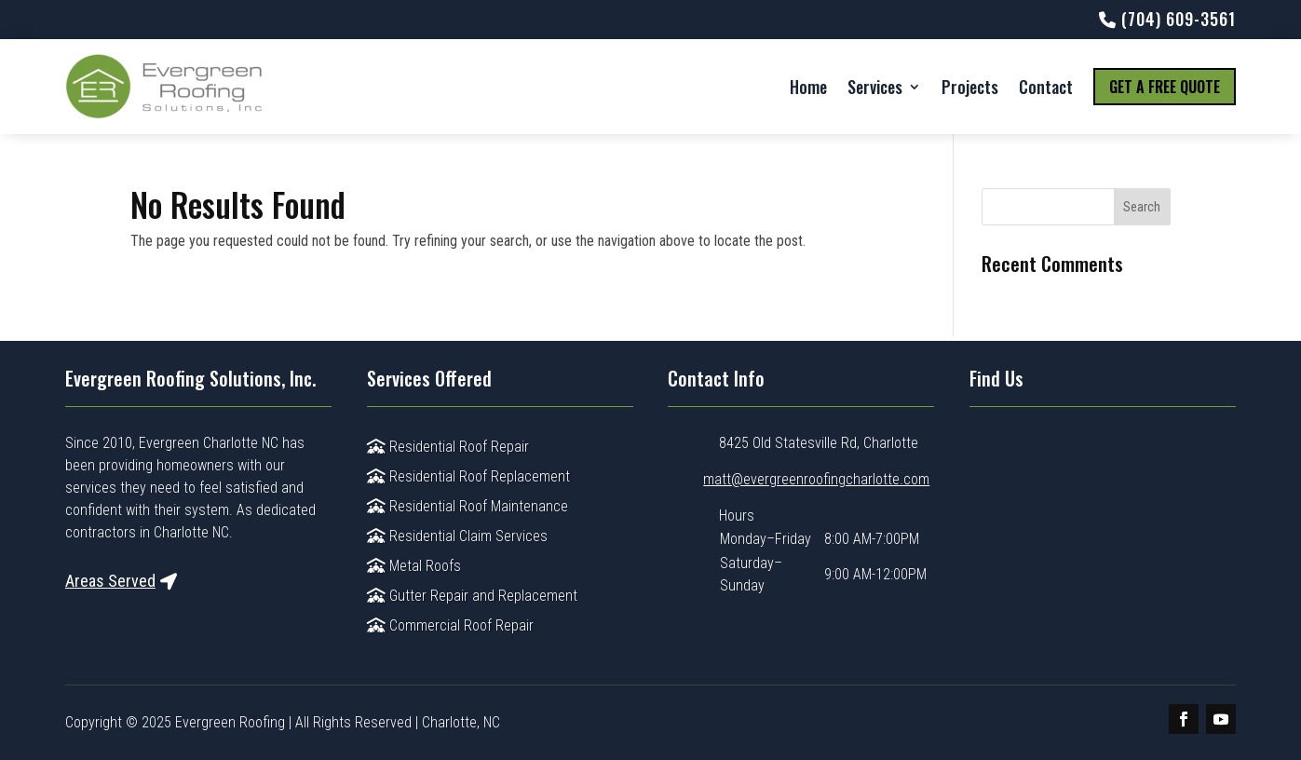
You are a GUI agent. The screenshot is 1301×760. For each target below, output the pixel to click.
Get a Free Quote (1164, 86)
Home (808, 87)
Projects (970, 87)
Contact (1046, 87)
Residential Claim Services (457, 536)
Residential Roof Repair (448, 446)
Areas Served (110, 580)
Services (874, 87)
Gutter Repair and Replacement (472, 595)
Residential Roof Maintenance (467, 506)
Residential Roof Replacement (468, 476)
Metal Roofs (414, 566)
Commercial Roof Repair (450, 625)
